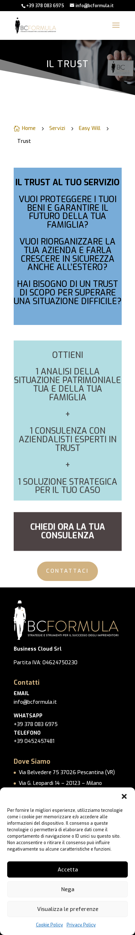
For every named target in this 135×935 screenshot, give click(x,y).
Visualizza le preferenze (67, 909)
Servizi (57, 129)
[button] (124, 796)
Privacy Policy (81, 925)
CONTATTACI (67, 571)
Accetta (68, 869)
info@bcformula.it (35, 702)
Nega (67, 889)
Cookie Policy (49, 925)
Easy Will (89, 129)
